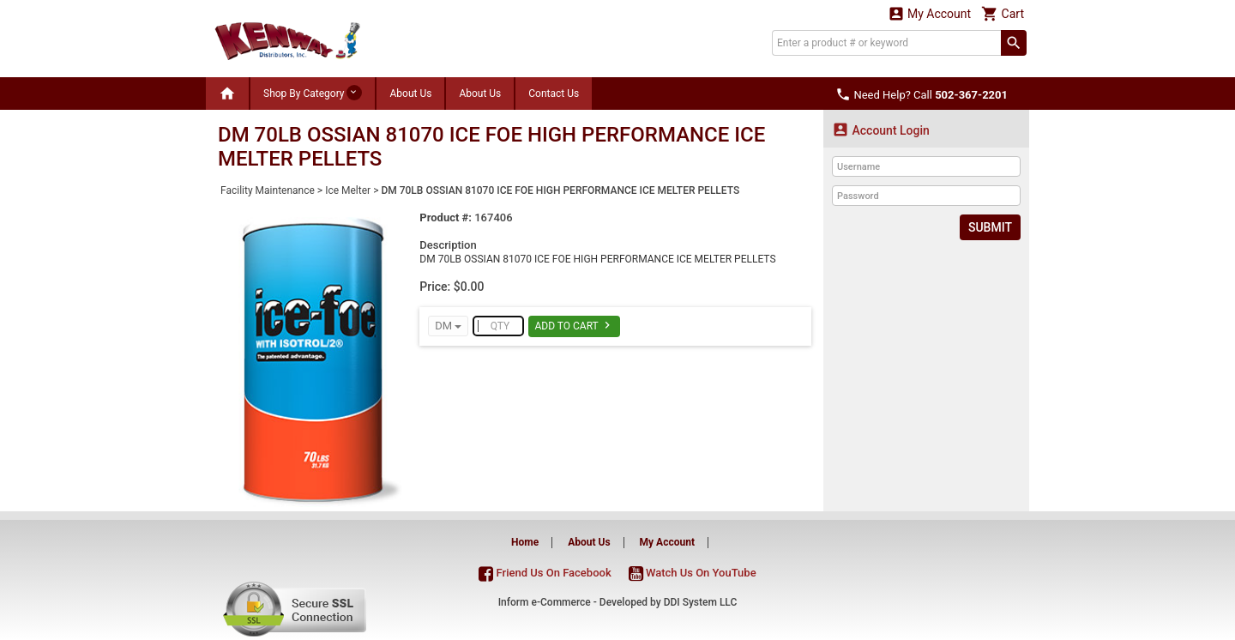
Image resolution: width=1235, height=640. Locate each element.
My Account (930, 13)
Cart (1002, 13)
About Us (410, 94)
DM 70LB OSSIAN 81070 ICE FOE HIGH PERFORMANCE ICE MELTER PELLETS (560, 190)
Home (525, 542)
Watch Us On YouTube (692, 572)
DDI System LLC (701, 602)
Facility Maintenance (267, 190)
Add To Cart (574, 325)
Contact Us (553, 94)
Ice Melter (347, 190)
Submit (990, 227)
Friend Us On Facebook (545, 572)
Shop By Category (312, 92)
